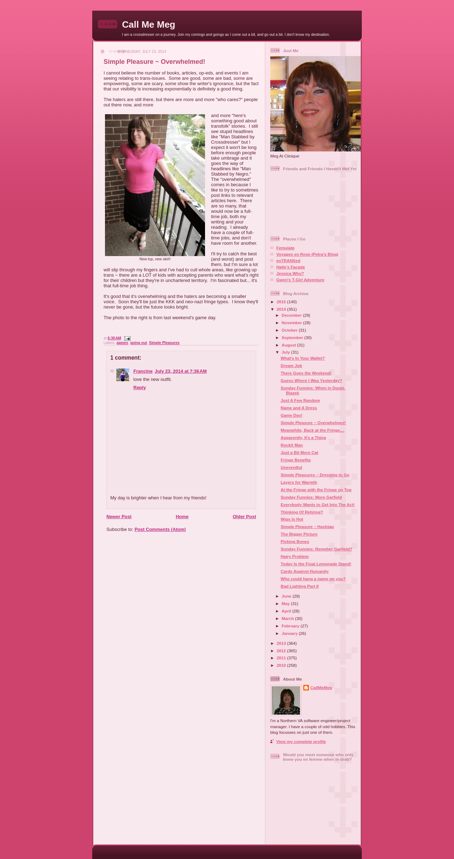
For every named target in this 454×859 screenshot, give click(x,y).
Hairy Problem (295, 556)
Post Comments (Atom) (160, 529)
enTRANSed (288, 260)
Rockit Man (292, 445)
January (290, 633)
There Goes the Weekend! (306, 373)
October (290, 330)
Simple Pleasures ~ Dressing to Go (315, 474)
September (293, 337)
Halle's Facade (290, 267)
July (286, 352)
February (291, 626)
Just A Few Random (300, 400)
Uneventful (291, 467)
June (287, 596)
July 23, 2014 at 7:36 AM (181, 371)
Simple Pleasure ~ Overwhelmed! (154, 61)
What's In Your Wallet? (303, 358)
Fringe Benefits (296, 460)
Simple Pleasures (164, 343)
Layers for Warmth (299, 482)
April (287, 611)
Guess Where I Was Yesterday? (311, 380)
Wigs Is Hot (292, 519)
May (286, 603)
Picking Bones (295, 541)
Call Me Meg (148, 24)
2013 (282, 643)
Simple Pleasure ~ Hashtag (307, 526)
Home (182, 516)
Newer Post (119, 516)
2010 (282, 665)
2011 (282, 657)
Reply (139, 387)
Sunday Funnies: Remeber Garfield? (316, 549)
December (292, 315)
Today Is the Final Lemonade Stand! (316, 563)
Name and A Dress (299, 407)
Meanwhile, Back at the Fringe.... (312, 430)
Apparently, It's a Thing (303, 437)
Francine (143, 371)
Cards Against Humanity (304, 571)
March (288, 618)
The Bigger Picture (299, 534)
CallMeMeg (321, 687)
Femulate (285, 247)
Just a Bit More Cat (299, 452)
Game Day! (291, 415)
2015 (282, 301)
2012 (282, 650)
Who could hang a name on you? (313, 578)
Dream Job (291, 365)
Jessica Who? (290, 273)
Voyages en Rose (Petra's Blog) (307, 254)
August (289, 345)
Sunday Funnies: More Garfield (311, 497)
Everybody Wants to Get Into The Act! (318, 504)
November (292, 322)
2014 (282, 309)
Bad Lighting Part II (300, 586)
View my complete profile (301, 741)
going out (138, 343)
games (122, 343)
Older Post (244, 516)
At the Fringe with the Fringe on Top (316, 489)
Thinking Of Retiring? (302, 512)
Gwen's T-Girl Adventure (300, 279)
